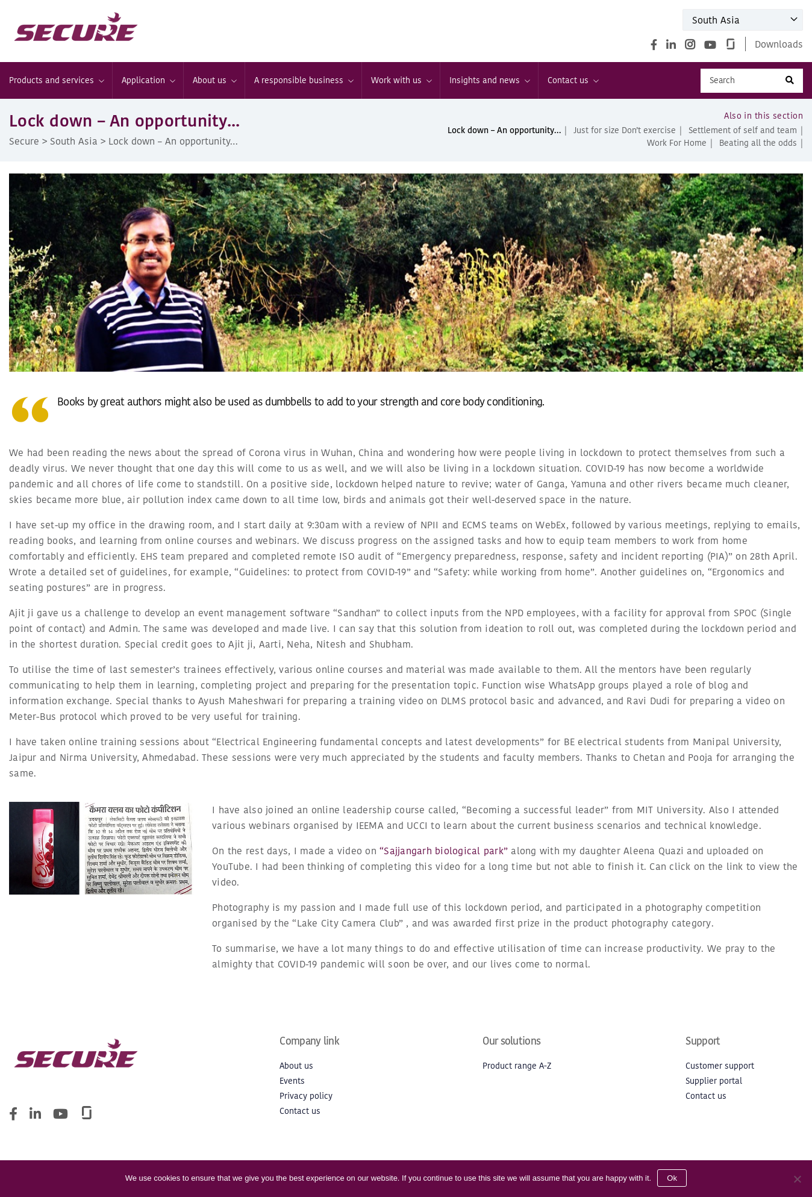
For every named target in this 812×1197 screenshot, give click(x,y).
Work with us (401, 80)
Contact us (573, 80)
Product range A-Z (517, 1066)
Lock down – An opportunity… (504, 130)
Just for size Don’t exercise (624, 130)
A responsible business (303, 80)
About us (214, 80)
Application (148, 80)
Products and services (56, 80)
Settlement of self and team (743, 130)
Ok (672, 1178)
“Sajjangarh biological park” (443, 850)
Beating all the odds (758, 143)
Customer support (720, 1066)
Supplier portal (714, 1081)
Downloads (779, 44)
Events (292, 1081)
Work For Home (677, 143)
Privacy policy (306, 1096)
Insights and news (489, 80)
